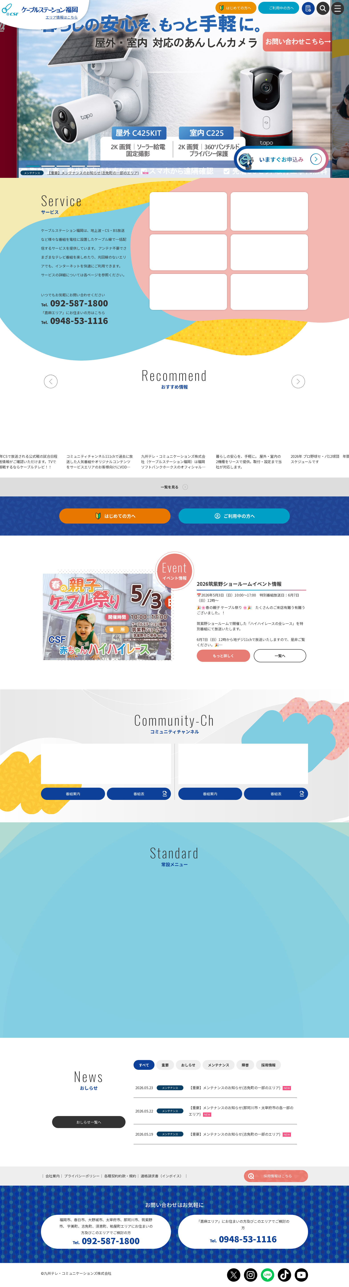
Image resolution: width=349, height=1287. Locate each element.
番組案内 (73, 793)
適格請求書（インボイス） (162, 1176)
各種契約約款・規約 (120, 1176)
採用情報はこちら (270, 1176)
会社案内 (52, 1176)
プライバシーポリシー (82, 1176)
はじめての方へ (238, 7)
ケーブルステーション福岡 (40, 10)
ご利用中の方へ (281, 7)
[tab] (33, 166)
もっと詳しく (223, 655)
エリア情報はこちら (62, 17)
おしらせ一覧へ (88, 1122)
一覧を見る (170, 487)
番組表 (151, 794)
